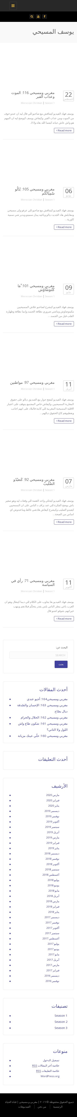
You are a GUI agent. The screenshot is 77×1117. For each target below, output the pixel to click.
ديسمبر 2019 (52, 811)
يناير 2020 (53, 805)
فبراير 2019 (52, 843)
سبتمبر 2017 (52, 933)
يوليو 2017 (53, 944)
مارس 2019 (52, 837)
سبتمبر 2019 (52, 827)
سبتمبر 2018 (52, 869)
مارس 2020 (52, 795)
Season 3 (61, 1028)
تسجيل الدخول (51, 1060)
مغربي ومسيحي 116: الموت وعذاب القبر (33, 94)
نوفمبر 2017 (52, 922)
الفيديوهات (24, 1106)
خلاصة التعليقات (47, 1071)
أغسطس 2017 (51, 938)
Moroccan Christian (31, 102)
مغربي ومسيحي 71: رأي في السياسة (33, 582)
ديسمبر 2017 (52, 917)
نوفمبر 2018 (52, 859)
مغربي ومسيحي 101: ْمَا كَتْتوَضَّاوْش (36, 287)
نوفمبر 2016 (52, 981)
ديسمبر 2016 (52, 975)
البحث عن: (62, 647)
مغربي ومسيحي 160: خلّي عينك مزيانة (43, 736)
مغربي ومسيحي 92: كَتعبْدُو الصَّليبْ (34, 481)
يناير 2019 (53, 848)
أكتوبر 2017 (52, 928)
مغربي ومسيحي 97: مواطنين (32, 382)
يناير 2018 (53, 912)
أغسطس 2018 (51, 874)
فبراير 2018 (52, 906)
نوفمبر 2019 (52, 816)
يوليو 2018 (53, 880)
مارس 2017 (52, 965)
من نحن (42, 1106)
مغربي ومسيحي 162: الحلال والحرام (44, 717)
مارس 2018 (52, 901)
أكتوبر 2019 (52, 821)
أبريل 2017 (53, 959)
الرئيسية (58, 1106)
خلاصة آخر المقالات (45, 1066)
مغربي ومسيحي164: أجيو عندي (47, 699)
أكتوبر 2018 (52, 864)
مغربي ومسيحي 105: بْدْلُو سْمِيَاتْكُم (35, 191)
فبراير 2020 (52, 800)
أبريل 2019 (53, 832)
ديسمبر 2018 (52, 853)
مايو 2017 (53, 954)
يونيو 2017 (53, 949)
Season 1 (50, 102)
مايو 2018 (53, 890)
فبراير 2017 (52, 970)
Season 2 (61, 1022)
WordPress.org (50, 1076)
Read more (64, 130)
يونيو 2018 (53, 885)
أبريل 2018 (53, 896)
